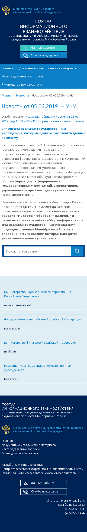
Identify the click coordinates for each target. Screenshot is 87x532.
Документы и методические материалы (48, 68)
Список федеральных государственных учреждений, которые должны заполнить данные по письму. (43, 133)
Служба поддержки (39, 55)
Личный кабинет (37, 47)
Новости (22, 95)
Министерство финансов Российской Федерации (43, 347)
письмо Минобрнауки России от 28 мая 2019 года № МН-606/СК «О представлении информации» (43, 118)
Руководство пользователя (22, 84)
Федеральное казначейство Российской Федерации (43, 323)
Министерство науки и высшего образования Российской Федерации (43, 299)
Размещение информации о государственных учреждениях (43, 372)
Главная (7, 68)
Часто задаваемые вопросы (22, 76)
